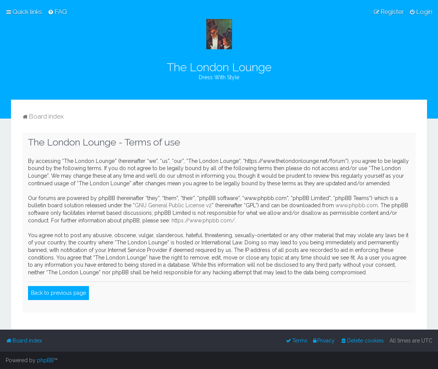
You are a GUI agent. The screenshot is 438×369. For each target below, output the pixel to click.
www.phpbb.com (356, 205)
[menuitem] (57, 11)
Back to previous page (58, 293)
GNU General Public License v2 (173, 205)
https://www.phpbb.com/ (203, 220)
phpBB (45, 360)
